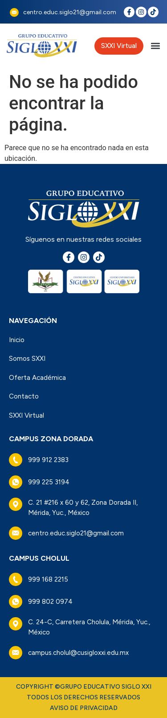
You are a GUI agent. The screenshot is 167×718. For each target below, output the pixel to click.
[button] (155, 46)
